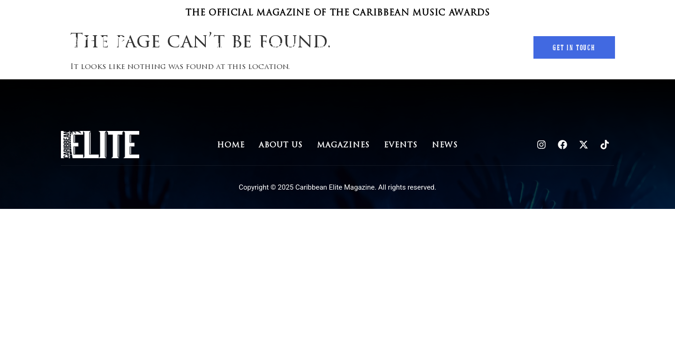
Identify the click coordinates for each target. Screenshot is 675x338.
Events (399, 47)
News (446, 47)
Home (226, 47)
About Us (277, 47)
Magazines (340, 47)
